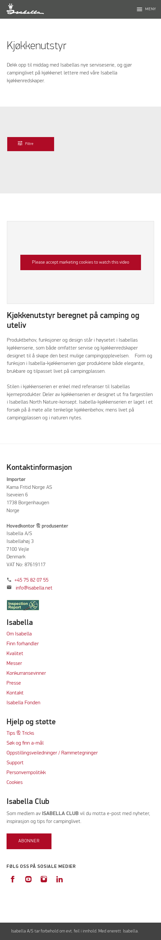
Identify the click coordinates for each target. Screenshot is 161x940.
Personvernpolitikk (26, 772)
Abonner (28, 841)
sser (17, 663)
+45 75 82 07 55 (31, 580)
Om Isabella (19, 634)
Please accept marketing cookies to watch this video (80, 262)
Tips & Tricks (20, 733)
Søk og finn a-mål (25, 743)
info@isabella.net (34, 588)
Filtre (29, 143)
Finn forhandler (23, 644)
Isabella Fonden (23, 703)
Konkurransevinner (26, 673)
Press (12, 683)
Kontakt (15, 693)
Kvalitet (15, 653)
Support (15, 763)
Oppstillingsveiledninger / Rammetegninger (52, 753)
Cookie (13, 782)
